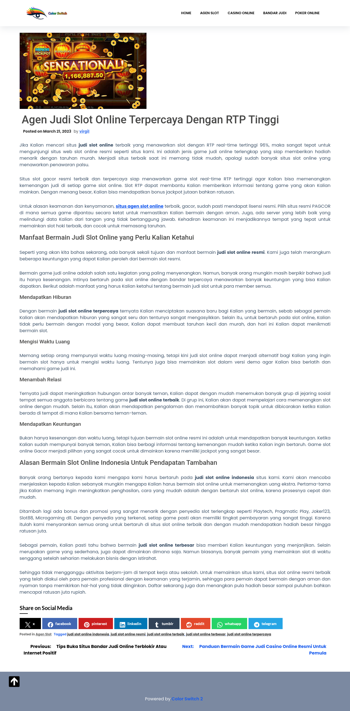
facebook (59, 624)
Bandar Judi (274, 13)
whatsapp (229, 624)
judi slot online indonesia (88, 634)
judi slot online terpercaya (249, 634)
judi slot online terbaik (165, 634)
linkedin (130, 624)
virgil (84, 131)
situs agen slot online (139, 206)
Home (186, 13)
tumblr (163, 624)
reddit (195, 624)
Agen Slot (209, 13)
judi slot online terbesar (206, 634)
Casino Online (241, 13)
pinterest (95, 624)
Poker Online (307, 13)
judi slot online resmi (128, 634)
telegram (265, 624)
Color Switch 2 (187, 699)
